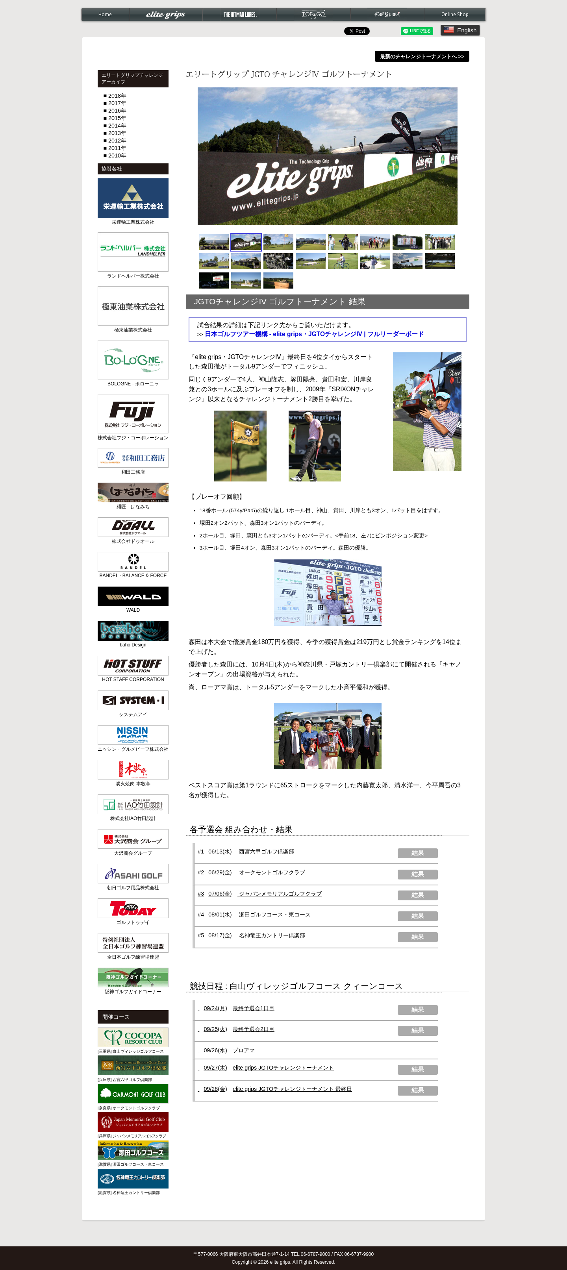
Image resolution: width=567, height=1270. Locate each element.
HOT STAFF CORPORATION (133, 679)
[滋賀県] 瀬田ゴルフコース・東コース (131, 1164)
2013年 (117, 133)
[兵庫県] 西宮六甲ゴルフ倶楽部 (125, 1079)
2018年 (117, 96)
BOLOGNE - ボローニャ (133, 384)
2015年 (117, 118)
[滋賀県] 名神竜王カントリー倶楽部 (129, 1192)
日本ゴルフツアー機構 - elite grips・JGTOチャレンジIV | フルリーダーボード (314, 334)
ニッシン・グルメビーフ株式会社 (133, 749)
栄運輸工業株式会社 (133, 222)
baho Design (133, 645)
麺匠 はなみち (133, 506)
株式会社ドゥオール (133, 541)
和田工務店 (133, 472)
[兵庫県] (132, 1136)
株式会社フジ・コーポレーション (133, 438)
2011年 (117, 148)
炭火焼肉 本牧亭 (133, 784)
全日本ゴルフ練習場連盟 (133, 957)
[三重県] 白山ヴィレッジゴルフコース (131, 1051)
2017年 (117, 103)
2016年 (117, 110)
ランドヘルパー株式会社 (133, 276)
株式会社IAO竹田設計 (133, 818)
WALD (133, 610)
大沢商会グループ (133, 853)
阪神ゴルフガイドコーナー (133, 991)
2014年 (117, 125)
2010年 (117, 155)
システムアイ (133, 714)
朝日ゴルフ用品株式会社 (133, 887)
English (460, 29)
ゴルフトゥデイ (133, 922)
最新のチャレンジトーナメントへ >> (422, 56)
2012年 (117, 140)
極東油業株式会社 (133, 330)
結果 (417, 853)
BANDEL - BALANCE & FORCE (133, 575)
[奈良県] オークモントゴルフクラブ (129, 1108)
